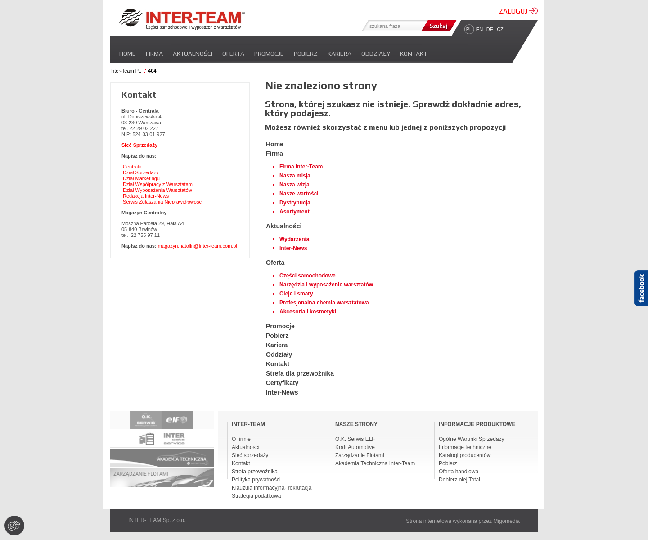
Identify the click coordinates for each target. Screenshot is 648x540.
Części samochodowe (307, 275)
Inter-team (182, 19)
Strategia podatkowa (256, 496)
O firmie (241, 439)
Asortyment (294, 212)
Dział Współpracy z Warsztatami (158, 184)
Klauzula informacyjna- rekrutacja (271, 488)
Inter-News (293, 248)
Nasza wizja (294, 185)
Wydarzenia (294, 239)
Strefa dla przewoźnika (300, 373)
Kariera (339, 53)
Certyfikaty (282, 382)
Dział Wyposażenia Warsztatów (157, 190)
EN (479, 29)
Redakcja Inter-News (146, 196)
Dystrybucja (294, 203)
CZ (500, 29)
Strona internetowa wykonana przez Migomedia (463, 521)
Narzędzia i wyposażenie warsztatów (326, 284)
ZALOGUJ (518, 11)
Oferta (233, 53)
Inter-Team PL (125, 70)
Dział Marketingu (141, 178)
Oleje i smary (296, 293)
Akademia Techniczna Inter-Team (375, 463)
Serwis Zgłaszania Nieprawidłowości (162, 201)
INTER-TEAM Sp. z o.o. (156, 520)
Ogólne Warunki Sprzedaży (471, 439)
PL (469, 29)
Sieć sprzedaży (250, 455)
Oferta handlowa (458, 471)
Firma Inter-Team (301, 166)
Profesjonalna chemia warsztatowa (324, 302)
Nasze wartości (299, 194)
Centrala (132, 166)
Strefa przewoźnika (255, 471)
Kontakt (413, 53)
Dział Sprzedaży (140, 172)
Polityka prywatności (256, 479)
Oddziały (375, 53)
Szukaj (438, 25)
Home (127, 53)
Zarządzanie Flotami (359, 455)
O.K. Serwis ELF (355, 439)
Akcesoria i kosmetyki (307, 312)
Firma (154, 53)
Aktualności (192, 53)
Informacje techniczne (465, 447)
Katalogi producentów (464, 455)
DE (489, 29)
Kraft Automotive (355, 447)
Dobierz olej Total (459, 479)
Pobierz (306, 53)
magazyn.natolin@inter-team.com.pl (197, 246)
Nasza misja (294, 175)
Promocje (269, 53)
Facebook (641, 304)
